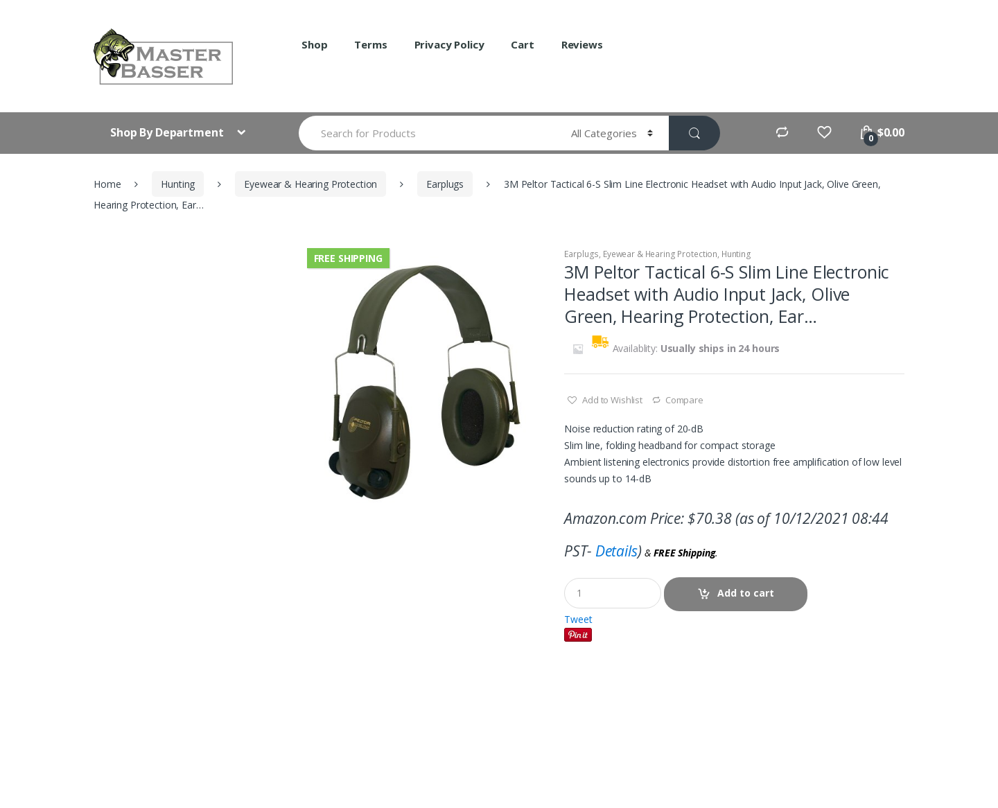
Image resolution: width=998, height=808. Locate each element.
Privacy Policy (449, 44)
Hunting (178, 184)
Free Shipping (348, 258)
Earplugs (445, 184)
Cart (522, 44)
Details (616, 551)
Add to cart (745, 592)
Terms (370, 44)
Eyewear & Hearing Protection (310, 184)
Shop (314, 44)
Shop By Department (168, 132)
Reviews (582, 44)
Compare (684, 400)
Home (107, 184)
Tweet (578, 619)
